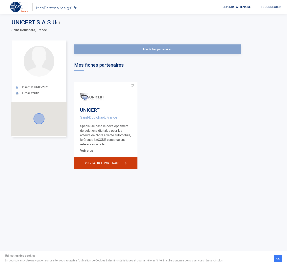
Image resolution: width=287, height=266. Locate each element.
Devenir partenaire (237, 7)
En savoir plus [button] (214, 260)
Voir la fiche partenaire (106, 163)
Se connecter (271, 7)
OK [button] (278, 258)
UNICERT (90, 110)
